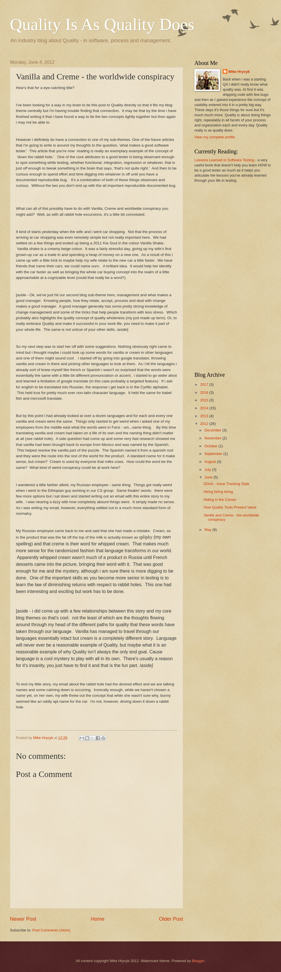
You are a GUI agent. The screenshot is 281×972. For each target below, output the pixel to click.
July (208, 469)
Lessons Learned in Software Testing (224, 160)
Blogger (198, 961)
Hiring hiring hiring (218, 492)
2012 (204, 424)
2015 (204, 400)
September (213, 454)
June (208, 477)
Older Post (171, 919)
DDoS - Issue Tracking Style (226, 484)
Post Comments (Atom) (51, 930)
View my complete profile (214, 137)
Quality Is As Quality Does (102, 24)
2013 (204, 416)
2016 (204, 392)
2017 (204, 384)
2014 (204, 408)
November (213, 438)
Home (97, 919)
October (211, 446)
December (213, 430)
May (208, 530)
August (210, 461)
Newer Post (23, 919)
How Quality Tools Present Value (230, 507)
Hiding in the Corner (220, 499)
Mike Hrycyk (239, 71)
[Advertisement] (216, 277)
